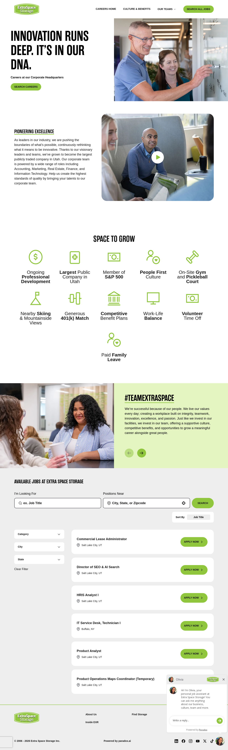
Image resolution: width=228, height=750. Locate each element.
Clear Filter (21, 569)
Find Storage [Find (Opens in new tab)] (139, 714)
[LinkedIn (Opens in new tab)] (176, 741)
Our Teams (167, 9)
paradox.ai (124, 740)
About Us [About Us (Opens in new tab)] (91, 714)
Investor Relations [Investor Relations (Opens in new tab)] (189, 730)
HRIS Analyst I (88, 595)
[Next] (141, 453)
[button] (183, 503)
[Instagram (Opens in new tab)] (190, 741)
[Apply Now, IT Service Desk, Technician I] (194, 626)
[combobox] (59, 503)
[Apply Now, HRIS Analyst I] (194, 598)
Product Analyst (89, 651)
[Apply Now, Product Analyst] (194, 654)
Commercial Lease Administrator (102, 539)
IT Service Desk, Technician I (99, 623)
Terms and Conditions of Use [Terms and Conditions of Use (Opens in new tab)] (195, 722)
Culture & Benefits (137, 8)
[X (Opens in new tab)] (205, 741)
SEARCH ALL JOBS (198, 9)
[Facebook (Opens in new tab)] (183, 741)
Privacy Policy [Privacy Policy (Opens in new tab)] (186, 714)
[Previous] (129, 453)
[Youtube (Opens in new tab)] (198, 741)
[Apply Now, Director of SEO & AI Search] (194, 570)
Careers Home (106, 8)
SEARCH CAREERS (26, 86)
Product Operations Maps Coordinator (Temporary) (115, 679)
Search (203, 503)
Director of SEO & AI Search (98, 567)
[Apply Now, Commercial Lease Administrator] (194, 542)
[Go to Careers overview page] (26, 9)
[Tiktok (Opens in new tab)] (212, 741)
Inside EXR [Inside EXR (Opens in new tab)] (92, 722)
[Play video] (157, 157)
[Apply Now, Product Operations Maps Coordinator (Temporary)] (194, 682)
